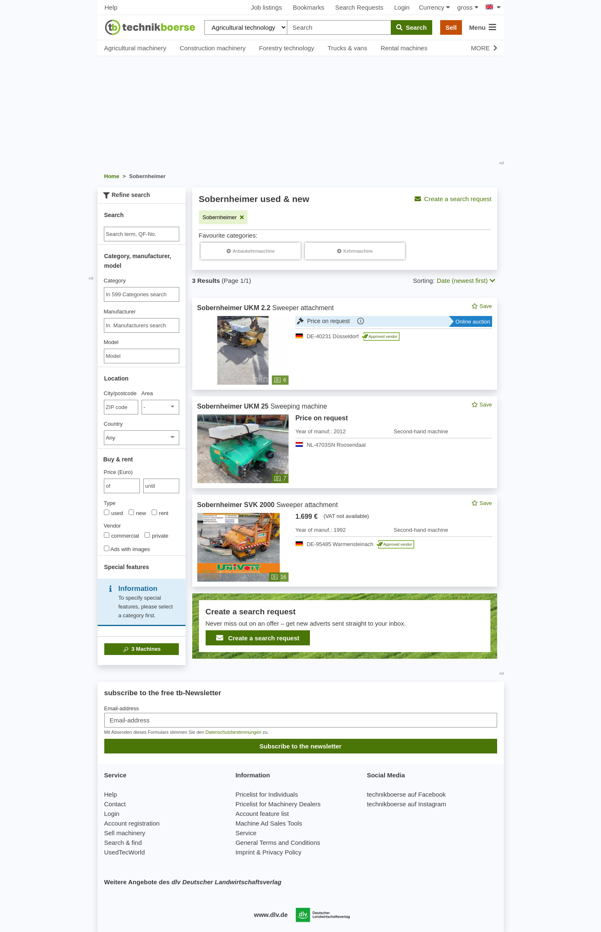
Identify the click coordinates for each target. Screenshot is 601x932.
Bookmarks (308, 7)
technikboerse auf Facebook (406, 794)
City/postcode (120, 393)
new (137, 513)
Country (113, 424)
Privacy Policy (281, 852)
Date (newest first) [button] (466, 280)
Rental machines (404, 48)
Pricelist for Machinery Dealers (277, 804)
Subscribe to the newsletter (301, 746)
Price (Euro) (118, 472)
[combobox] (141, 294)
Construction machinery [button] (213, 48)
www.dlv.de (271, 914)
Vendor (112, 526)
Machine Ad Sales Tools (268, 823)
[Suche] (141, 234)
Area (147, 393)
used (113, 513)
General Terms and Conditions (277, 842)
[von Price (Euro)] (122, 486)
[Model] (141, 356)
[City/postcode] (121, 407)
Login (402, 7)
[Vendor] (106, 535)
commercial (121, 535)
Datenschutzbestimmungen (233, 732)
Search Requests (359, 7)
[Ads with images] (106, 548)
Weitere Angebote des (192, 881)
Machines (141, 649)
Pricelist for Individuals (266, 794)
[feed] (344, 478)
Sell (451, 27)
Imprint (245, 852)
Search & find (123, 842)
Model (111, 342)
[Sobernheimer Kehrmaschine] (355, 251)
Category (115, 280)
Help (111, 7)
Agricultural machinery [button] (135, 48)
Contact (115, 804)
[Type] (106, 512)
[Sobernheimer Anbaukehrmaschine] (251, 251)
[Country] (141, 437)
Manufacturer (120, 311)
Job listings (266, 7)
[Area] (160, 407)
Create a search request (453, 198)
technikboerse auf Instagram (406, 804)
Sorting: (424, 280)
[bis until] (161, 486)
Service (245, 832)
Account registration (132, 823)
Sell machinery (124, 832)
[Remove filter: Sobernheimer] (223, 217)
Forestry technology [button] (286, 48)
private (156, 535)
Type (110, 503)
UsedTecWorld (124, 852)
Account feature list (262, 813)
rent (160, 513)
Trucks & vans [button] (347, 48)
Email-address (121, 708)
